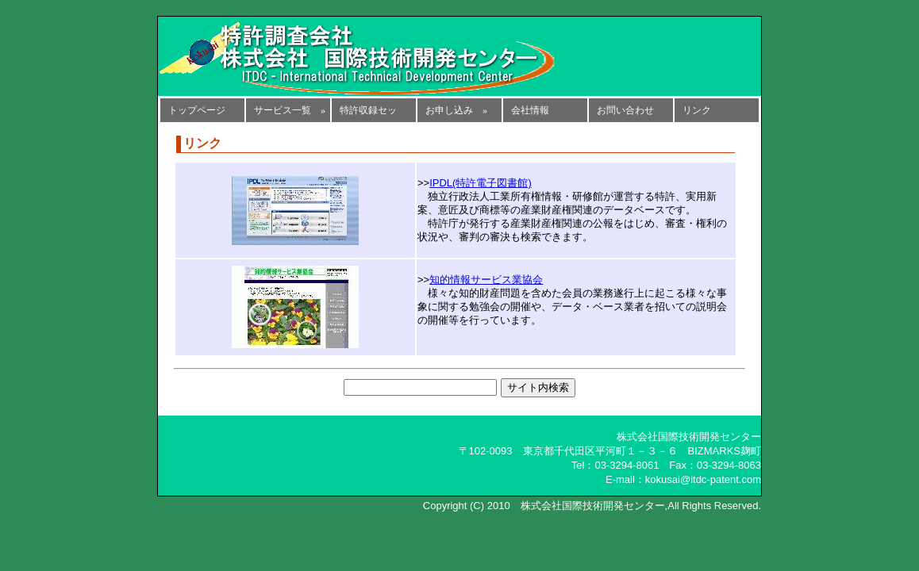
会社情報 (530, 110)
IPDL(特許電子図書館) (480, 183)
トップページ (196, 110)
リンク (697, 110)
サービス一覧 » (289, 110)
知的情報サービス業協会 (486, 280)
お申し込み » (456, 110)
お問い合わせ (625, 110)
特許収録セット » (368, 113)
